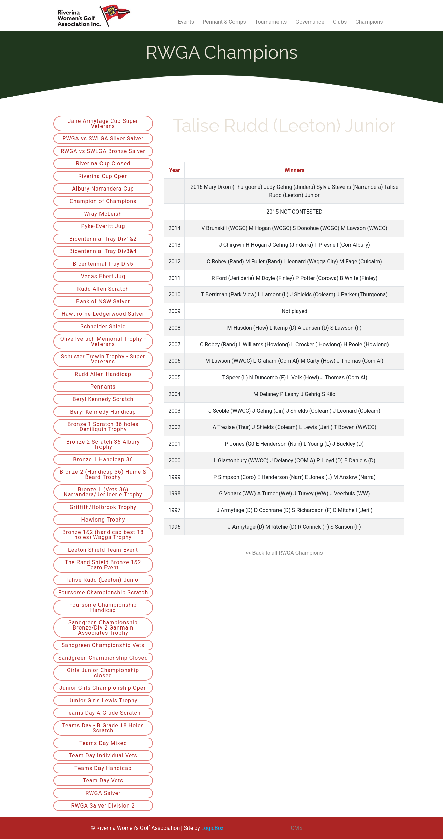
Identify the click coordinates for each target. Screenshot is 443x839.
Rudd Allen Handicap (103, 374)
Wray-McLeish (103, 214)
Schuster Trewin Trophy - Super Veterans (103, 359)
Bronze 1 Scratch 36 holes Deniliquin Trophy (102, 427)
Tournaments (271, 22)
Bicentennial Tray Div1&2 (103, 239)
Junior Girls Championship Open (103, 688)
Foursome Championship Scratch (103, 592)
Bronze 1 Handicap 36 (103, 459)
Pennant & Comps (224, 22)
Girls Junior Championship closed (103, 673)
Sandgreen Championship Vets (103, 645)
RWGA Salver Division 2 (103, 805)
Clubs (340, 22)
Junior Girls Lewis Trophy (103, 700)
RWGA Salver (102, 793)
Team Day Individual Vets (103, 755)
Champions (369, 22)
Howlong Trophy (103, 519)
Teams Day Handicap (103, 768)
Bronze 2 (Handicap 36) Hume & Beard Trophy (103, 474)
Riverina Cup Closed (103, 163)
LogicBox (212, 828)
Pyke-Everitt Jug (103, 226)
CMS (297, 828)
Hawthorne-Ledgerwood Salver (103, 314)
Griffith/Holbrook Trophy (103, 507)
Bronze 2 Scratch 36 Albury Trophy (103, 444)
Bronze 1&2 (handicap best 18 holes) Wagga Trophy (103, 534)
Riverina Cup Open (103, 176)
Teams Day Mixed (103, 743)
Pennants (103, 386)
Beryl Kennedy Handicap (103, 412)
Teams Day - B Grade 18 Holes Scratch (103, 728)
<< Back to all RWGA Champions (284, 553)
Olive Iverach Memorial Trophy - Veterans (103, 341)
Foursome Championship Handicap (103, 607)
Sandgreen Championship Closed (103, 658)
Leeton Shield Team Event (103, 550)
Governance (309, 22)
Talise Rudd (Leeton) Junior (102, 580)
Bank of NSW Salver (103, 301)
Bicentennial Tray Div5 (103, 264)
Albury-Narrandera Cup (103, 188)
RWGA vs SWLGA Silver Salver (103, 138)
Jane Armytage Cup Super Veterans (103, 123)
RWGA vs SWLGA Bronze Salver (103, 151)
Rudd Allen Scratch (103, 289)
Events (186, 22)
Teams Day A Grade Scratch (103, 713)
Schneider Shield (103, 326)
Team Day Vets (103, 780)
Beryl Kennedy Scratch (103, 399)
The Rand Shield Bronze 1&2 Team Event (103, 565)
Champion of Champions (103, 201)
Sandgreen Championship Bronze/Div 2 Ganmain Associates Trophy (103, 627)
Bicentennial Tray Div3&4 (103, 251)
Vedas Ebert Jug (103, 276)
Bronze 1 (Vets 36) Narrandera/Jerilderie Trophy (103, 492)
